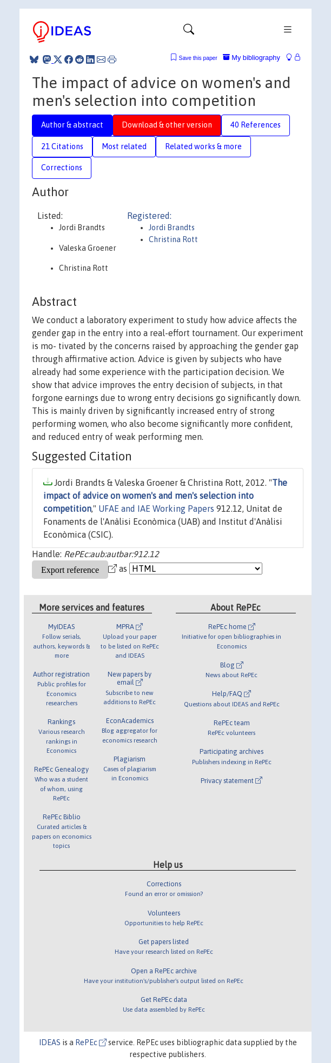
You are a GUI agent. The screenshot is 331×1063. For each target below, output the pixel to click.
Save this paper (198, 58)
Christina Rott (173, 239)
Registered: (149, 215)
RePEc (91, 1042)
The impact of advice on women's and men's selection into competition (165, 495)
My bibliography (251, 58)
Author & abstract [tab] (72, 125)
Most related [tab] (124, 146)
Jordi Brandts (172, 227)
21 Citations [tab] (62, 146)
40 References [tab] (255, 125)
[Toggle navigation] (189, 32)
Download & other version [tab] (167, 125)
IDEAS (50, 1042)
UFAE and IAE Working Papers (156, 508)
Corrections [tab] (61, 167)
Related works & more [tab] (203, 146)
